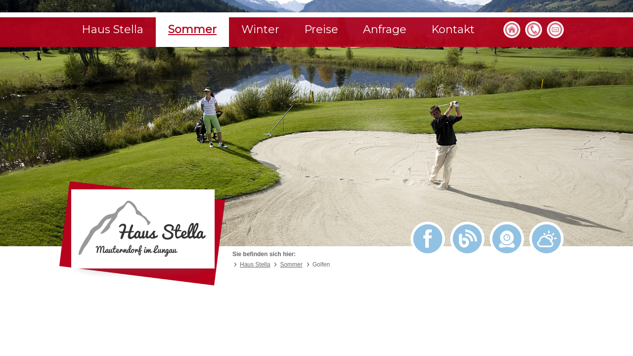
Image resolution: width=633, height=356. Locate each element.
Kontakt (453, 29)
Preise (321, 29)
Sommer (192, 29)
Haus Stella (112, 29)
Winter (260, 29)
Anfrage (385, 29)
